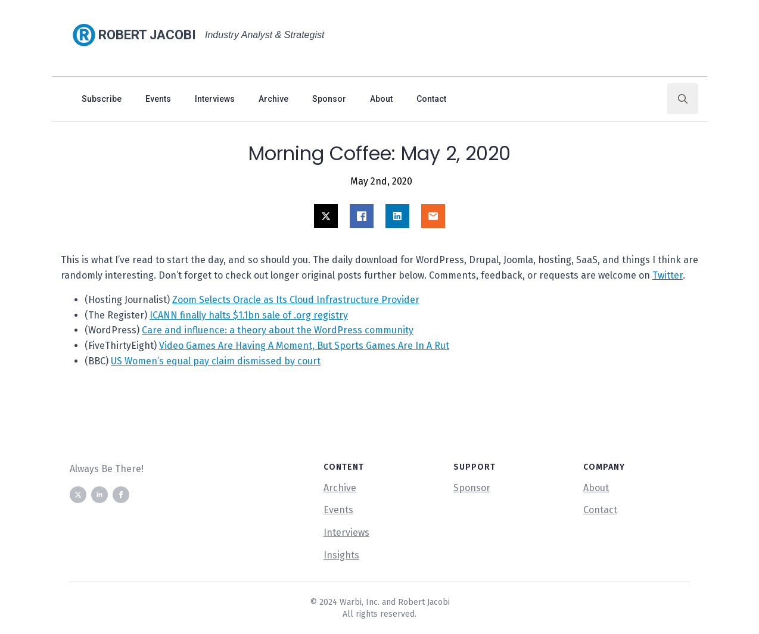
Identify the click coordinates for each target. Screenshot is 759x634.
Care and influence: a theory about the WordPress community (277, 330)
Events (158, 99)
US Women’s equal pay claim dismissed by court (216, 361)
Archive (273, 99)
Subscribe (102, 99)
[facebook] (121, 494)
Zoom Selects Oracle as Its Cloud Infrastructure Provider (295, 299)
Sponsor (329, 99)
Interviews (215, 99)
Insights (341, 555)
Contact (431, 99)
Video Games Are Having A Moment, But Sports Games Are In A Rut (304, 345)
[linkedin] (99, 494)
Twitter (667, 275)
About (381, 99)
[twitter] (78, 494)
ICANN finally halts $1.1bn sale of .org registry (249, 315)
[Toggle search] (682, 98)
